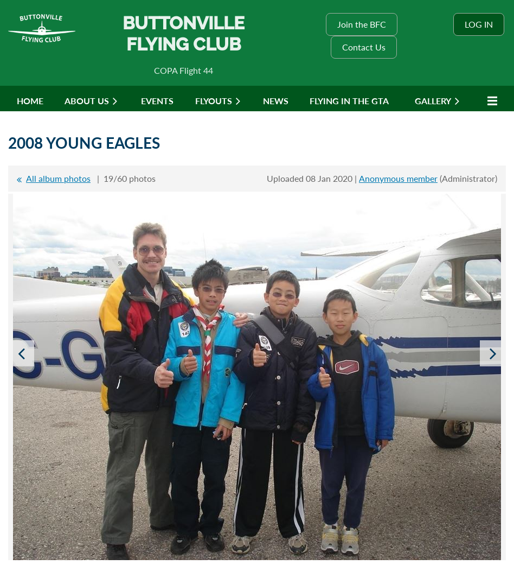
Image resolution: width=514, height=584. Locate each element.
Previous (21, 353)
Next (493, 353)
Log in (479, 24)
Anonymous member (398, 178)
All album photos (58, 178)
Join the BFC (361, 24)
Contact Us (364, 47)
